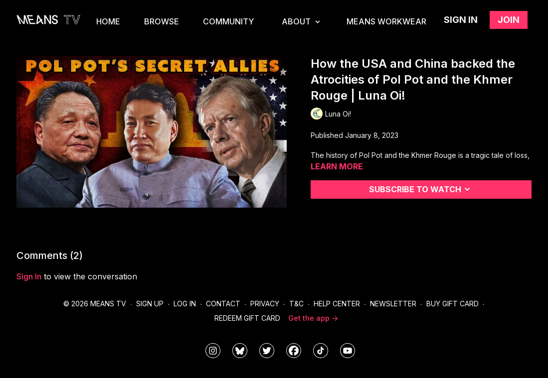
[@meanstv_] (320, 350)
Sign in (461, 19)
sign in (28, 276)
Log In (185, 303)
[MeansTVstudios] (239, 350)
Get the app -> (313, 318)
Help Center (337, 303)
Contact (223, 303)
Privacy (264, 303)
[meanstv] (293, 350)
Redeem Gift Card (247, 318)
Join (509, 19)
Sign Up (150, 303)
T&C (296, 303)
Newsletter (393, 303)
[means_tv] (212, 350)
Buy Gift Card (452, 303)
